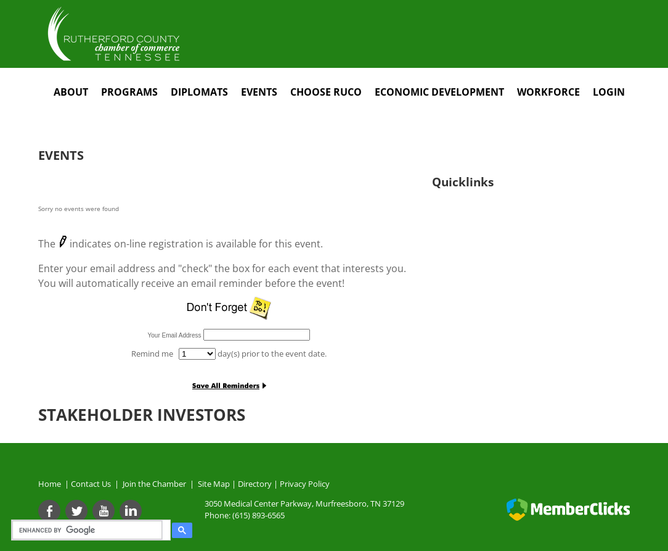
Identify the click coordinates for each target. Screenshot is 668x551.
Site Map (214, 483)
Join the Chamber (153, 483)
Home (49, 483)
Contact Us (93, 483)
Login (609, 92)
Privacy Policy (305, 483)
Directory (255, 483)
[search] (89, 530)
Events (259, 92)
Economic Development (439, 92)
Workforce (548, 92)
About (71, 92)
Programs (129, 92)
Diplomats (199, 92)
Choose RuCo (326, 92)
